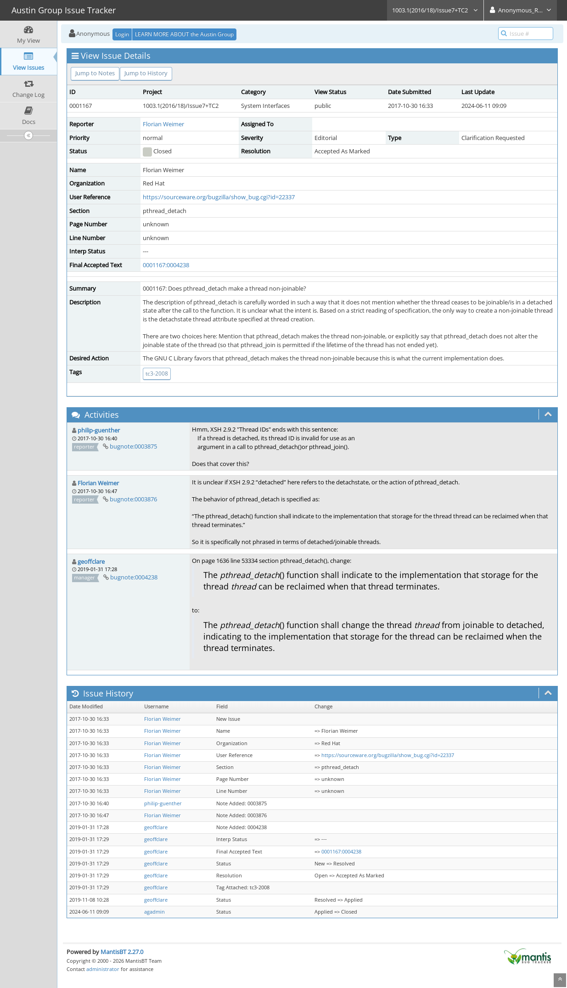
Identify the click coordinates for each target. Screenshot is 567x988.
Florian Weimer (163, 124)
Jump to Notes (95, 73)
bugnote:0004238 (133, 577)
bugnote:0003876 (133, 499)
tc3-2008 (157, 373)
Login (122, 34)
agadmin (154, 912)
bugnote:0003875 (133, 446)
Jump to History (146, 73)
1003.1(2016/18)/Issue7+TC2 (435, 10)
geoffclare (91, 561)
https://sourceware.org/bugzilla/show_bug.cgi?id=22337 (219, 197)
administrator (102, 969)
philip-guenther (99, 430)
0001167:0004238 (166, 265)
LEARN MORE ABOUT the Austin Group (184, 34)
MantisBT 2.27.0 (122, 952)
